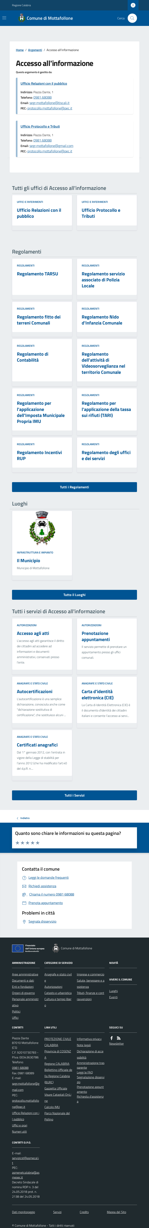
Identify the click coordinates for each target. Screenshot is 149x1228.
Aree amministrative (25, 974)
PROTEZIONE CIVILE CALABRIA (57, 1042)
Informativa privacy (89, 1039)
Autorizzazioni (27, 625)
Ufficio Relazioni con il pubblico (44, 83)
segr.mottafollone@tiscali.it (49, 102)
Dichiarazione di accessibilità (90, 1054)
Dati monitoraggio (23, 1212)
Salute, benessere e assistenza (90, 983)
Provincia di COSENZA (57, 1054)
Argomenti (35, 50)
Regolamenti (26, 265)
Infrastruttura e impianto (35, 552)
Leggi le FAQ (85, 1072)
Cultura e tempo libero (57, 1002)
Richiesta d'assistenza (90, 1099)
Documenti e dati (23, 980)
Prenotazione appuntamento (90, 1089)
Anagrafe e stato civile (32, 683)
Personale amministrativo (25, 1002)
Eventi (113, 997)
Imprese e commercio (90, 974)
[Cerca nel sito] (131, 18)
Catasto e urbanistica (58, 993)
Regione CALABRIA (56, 1063)
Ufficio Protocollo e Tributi (40, 126)
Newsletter (116, 1043)
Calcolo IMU (52, 1107)
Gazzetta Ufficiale (55, 1088)
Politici (16, 1011)
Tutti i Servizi (75, 795)
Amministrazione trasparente (90, 1065)
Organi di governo (23, 993)
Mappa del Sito (116, 1212)
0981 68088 (20, 1067)
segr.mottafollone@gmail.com (51, 145)
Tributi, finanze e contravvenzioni (90, 996)
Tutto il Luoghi (74, 594)
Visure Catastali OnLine (57, 1097)
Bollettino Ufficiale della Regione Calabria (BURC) (58, 1076)
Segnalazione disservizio (90, 1079)
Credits (84, 1212)
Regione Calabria (21, 5)
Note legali (84, 1045)
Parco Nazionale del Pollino (57, 1116)
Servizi (57, 1212)
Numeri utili (19, 1131)
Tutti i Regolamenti (74, 487)
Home (20, 50)
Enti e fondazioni (23, 986)
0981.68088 (42, 97)
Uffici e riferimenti (30, 202)
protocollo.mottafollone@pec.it (49, 108)
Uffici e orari (19, 1125)
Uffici (15, 1017)
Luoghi (113, 991)
